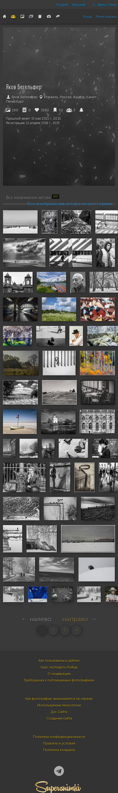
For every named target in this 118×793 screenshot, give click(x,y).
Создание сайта (59, 718)
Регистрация (106, 17)
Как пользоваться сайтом (59, 660)
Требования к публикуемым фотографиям (59, 680)
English (62, 5)
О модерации (59, 674)
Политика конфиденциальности (59, 737)
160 (12, 110)
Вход (87, 17)
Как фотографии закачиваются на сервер (59, 699)
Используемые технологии (59, 705)
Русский (78, 5)
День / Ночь (103, 5)
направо (75, 619)
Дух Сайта (59, 712)
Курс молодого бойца (59, 667)
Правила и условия (59, 743)
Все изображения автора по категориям (69, 204)
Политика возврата (59, 750)
